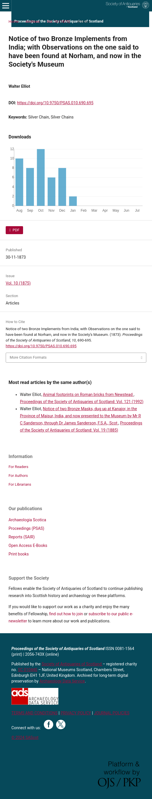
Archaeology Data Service (62, 681)
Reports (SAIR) (22, 537)
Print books (19, 554)
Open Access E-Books (28, 545)
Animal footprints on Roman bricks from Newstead (88, 394)
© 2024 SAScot (24, 737)
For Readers (18, 467)
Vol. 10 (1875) (58, 21)
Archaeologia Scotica (27, 520)
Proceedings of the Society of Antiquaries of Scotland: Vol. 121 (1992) (81, 401)
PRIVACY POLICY (76, 713)
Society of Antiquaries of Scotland (72, 664)
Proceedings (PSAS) (26, 528)
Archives (33, 21)
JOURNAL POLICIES (111, 713)
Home (14, 21)
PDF (15, 230)
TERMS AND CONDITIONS (34, 713)
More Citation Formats (28, 357)
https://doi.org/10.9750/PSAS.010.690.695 (55, 103)
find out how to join (66, 614)
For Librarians (20, 484)
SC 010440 (27, 669)
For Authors (18, 475)
